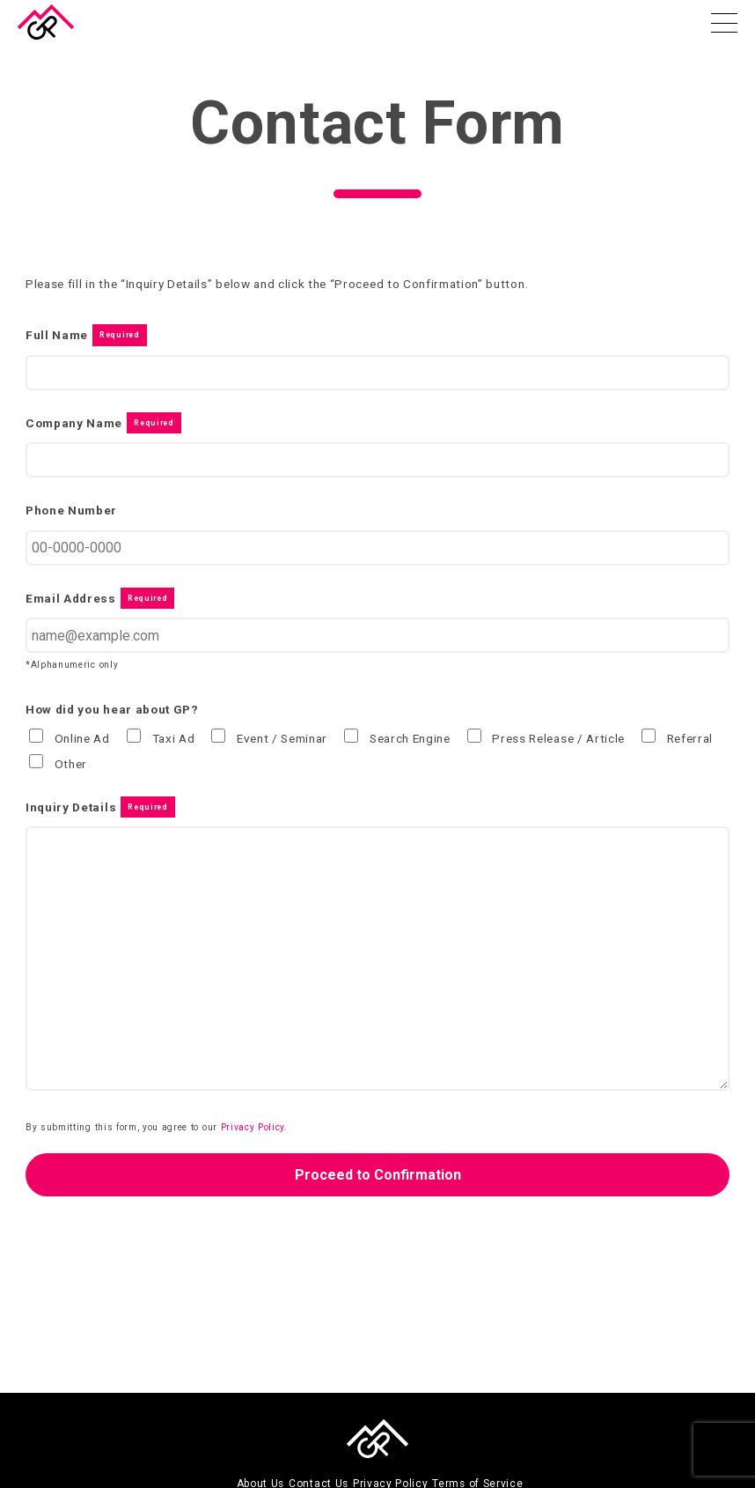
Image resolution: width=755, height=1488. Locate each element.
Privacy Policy (253, 1127)
